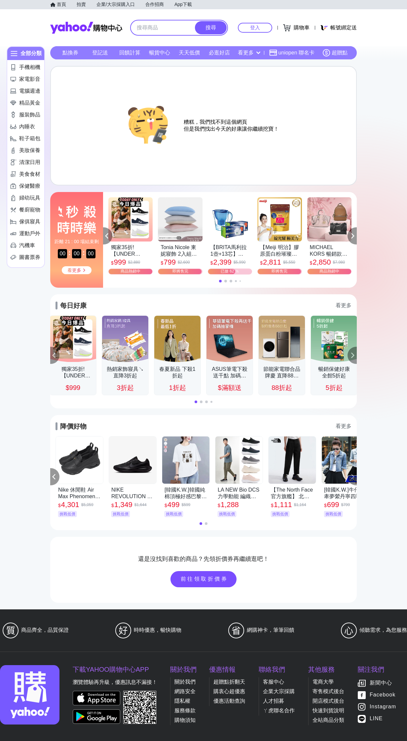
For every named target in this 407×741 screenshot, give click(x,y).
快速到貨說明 (328, 710)
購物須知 (185, 720)
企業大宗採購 (279, 691)
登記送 (100, 52)
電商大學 (323, 682)
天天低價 (189, 52)
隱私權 (182, 701)
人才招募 (273, 701)
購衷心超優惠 (229, 691)
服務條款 (185, 710)
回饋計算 (129, 52)
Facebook (382, 695)
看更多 (249, 52)
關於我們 (185, 682)
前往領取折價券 (204, 579)
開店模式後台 (328, 701)
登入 (255, 27)
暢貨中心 (159, 52)
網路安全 (185, 691)
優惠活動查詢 (229, 701)
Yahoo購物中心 (86, 28)
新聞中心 (381, 683)
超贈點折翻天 (229, 682)
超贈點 (335, 53)
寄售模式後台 (328, 691)
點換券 (70, 52)
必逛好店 (219, 52)
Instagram (383, 707)
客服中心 (273, 682)
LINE (376, 719)
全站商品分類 (328, 720)
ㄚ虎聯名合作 (279, 710)
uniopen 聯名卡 (291, 53)
